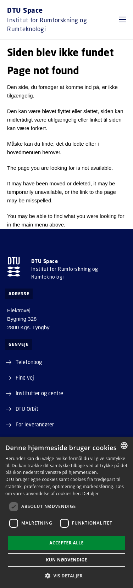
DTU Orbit (27, 408)
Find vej (25, 377)
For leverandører (35, 424)
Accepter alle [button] (66, 543)
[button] (122, 19)
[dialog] (66, 512)
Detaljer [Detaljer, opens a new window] (90, 494)
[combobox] (124, 445)
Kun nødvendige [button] (66, 560)
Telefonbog (29, 362)
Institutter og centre (39, 393)
